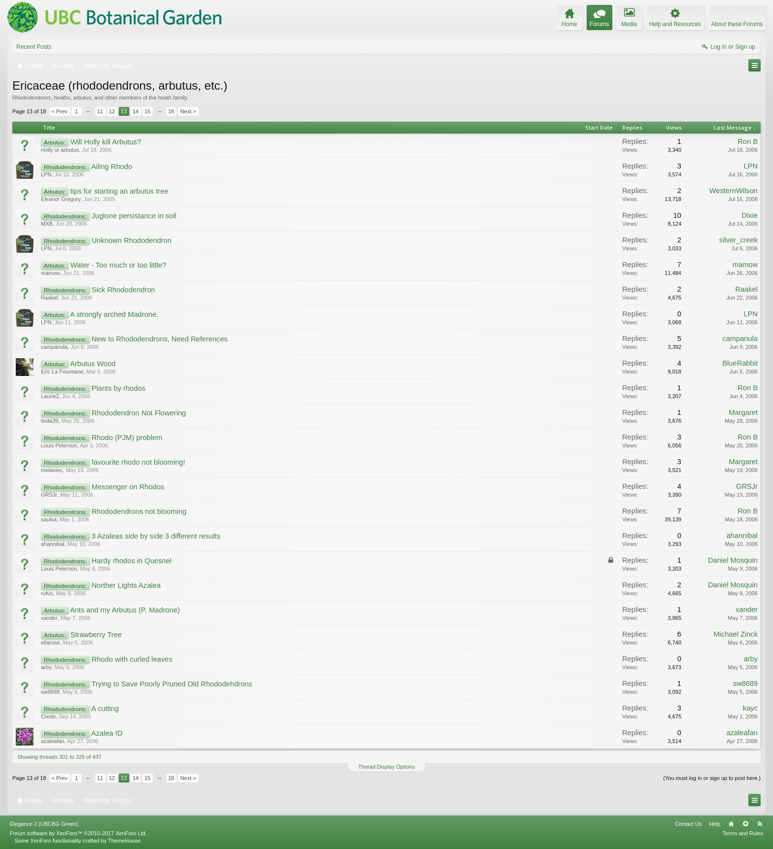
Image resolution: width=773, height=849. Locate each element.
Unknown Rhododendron (132, 240)
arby (46, 667)
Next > (188, 111)
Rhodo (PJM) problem (127, 437)
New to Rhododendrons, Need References (160, 339)
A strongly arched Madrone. (114, 314)
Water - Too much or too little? (118, 265)
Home (731, 823)
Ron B (748, 141)
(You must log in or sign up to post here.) (712, 778)
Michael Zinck (735, 634)
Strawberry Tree (96, 635)
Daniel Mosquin (733, 560)
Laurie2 (50, 396)
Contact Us (688, 824)
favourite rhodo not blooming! (138, 462)
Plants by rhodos (118, 388)
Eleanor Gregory (61, 199)
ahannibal (53, 544)
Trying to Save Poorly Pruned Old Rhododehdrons (171, 684)
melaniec (52, 470)
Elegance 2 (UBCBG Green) (44, 824)
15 (147, 111)
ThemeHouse (124, 841)
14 (136, 111)
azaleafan (53, 741)
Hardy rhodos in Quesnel (132, 561)
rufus (47, 593)
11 (100, 111)
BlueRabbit (740, 363)
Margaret (743, 412)
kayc (750, 708)
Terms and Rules (742, 833)
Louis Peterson (59, 445)
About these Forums (737, 24)
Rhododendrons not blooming (139, 511)
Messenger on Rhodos (128, 487)
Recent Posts (33, 46)
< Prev (60, 111)
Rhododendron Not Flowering (139, 413)
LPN (46, 174)
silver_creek (738, 240)
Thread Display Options (386, 767)
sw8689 (50, 692)
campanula (54, 347)
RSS (759, 823)
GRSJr (49, 495)
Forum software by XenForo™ (78, 833)
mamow (50, 273)
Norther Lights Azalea (126, 585)
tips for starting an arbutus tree (119, 191)
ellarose (50, 642)
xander (49, 618)
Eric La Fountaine (62, 371)
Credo (48, 716)
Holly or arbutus (60, 150)
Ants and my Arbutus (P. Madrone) (125, 610)
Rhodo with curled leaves (132, 659)
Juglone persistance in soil (134, 216)
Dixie (749, 215)
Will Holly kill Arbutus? (105, 142)
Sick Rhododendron (123, 290)
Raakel (49, 298)
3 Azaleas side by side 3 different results (156, 536)
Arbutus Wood (93, 364)
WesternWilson (733, 191)
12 (112, 111)
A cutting (105, 709)
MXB (47, 224)
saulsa (49, 519)
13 (124, 111)
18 (171, 111)
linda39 (49, 421)
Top (745, 823)
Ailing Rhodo (111, 166)
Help (714, 824)
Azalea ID (107, 733)
